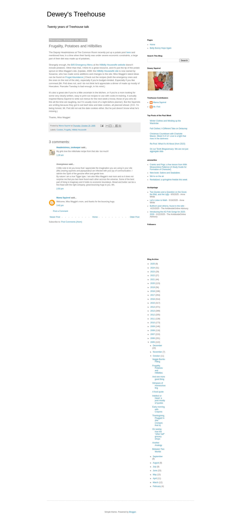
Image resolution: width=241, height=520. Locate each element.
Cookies (60, 130)
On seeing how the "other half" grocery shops (158, 434)
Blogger (132, 512)
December (157, 345)
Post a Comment (60, 211)
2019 (152, 287)
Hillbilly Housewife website (112, 65)
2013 (152, 311)
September (158, 456)
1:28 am (60, 155)
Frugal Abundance (74, 77)
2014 (152, 307)
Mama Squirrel (63, 198)
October (156, 356)
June (155, 470)
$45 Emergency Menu (82, 65)
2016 (152, 299)
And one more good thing (158, 378)
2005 (152, 342)
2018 (152, 291)
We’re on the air (157, 176)
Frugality (67, 130)
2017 (152, 295)
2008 (152, 330)
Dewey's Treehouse (76, 14)
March (156, 482)
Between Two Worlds (158, 450)
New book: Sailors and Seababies (165, 173)
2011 (152, 319)
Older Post (134, 217)
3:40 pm (60, 205)
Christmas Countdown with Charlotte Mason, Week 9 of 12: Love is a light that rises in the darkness (168, 136)
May (155, 474)
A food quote (158, 392)
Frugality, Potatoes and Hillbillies (157, 369)
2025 (152, 264)
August (156, 463)
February (157, 486)
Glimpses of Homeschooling (159, 385)
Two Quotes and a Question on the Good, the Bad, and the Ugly (168, 193)
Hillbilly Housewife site (107, 71)
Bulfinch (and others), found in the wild (167, 206)
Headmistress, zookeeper (68, 147)
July (155, 467)
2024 (152, 268)
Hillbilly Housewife (79, 130)
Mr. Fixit (156, 107)
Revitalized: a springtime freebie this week (168, 179)
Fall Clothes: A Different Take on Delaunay (168, 128)
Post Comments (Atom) (71, 222)
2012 (152, 315)
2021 (152, 279)
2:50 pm (60, 189)
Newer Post (55, 217)
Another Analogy (157, 444)
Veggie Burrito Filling (158, 360)
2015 (152, 303)
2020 (152, 283)
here (128, 52)
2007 (152, 334)
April (155, 478)
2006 (152, 338)
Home (95, 217)
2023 (152, 271)
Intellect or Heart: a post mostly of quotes (158, 399)
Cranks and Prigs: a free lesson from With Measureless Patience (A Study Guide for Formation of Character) (168, 167)
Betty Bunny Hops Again (160, 48)
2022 (152, 275)
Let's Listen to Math (158, 200)
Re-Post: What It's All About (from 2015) (167, 144)
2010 (152, 322)
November (158, 352)
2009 (152, 326)
